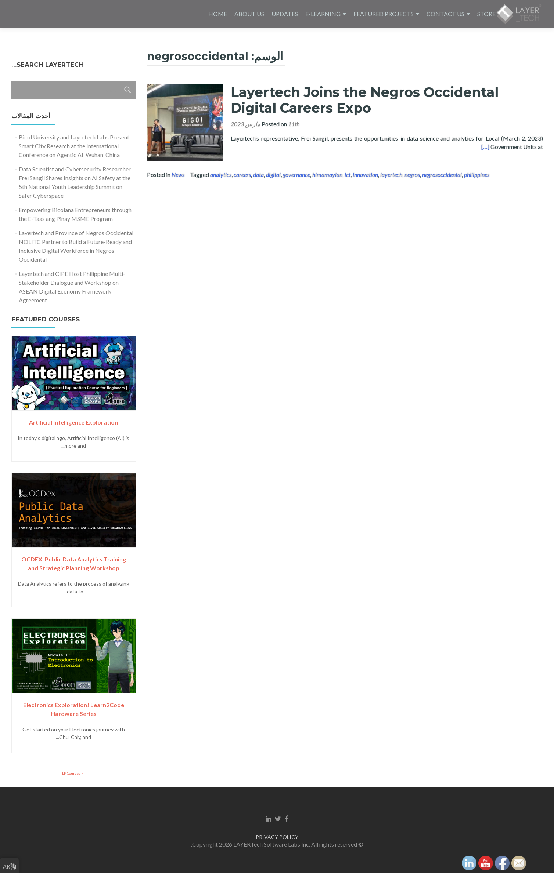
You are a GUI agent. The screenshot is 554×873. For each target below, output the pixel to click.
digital (273, 174)
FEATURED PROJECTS (383, 13)
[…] (485, 146)
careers (242, 174)
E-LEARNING (323, 13)
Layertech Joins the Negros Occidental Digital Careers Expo (362, 100)
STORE (486, 13)
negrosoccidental (442, 174)
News (178, 174)
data (258, 174)
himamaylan (327, 174)
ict (347, 174)
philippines (476, 174)
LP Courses (71, 773)
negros (412, 174)
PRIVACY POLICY (277, 837)
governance (296, 174)
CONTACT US (445, 13)
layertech (391, 174)
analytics (220, 174)
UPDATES (284, 13)
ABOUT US (249, 13)
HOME (217, 13)
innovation (365, 174)
